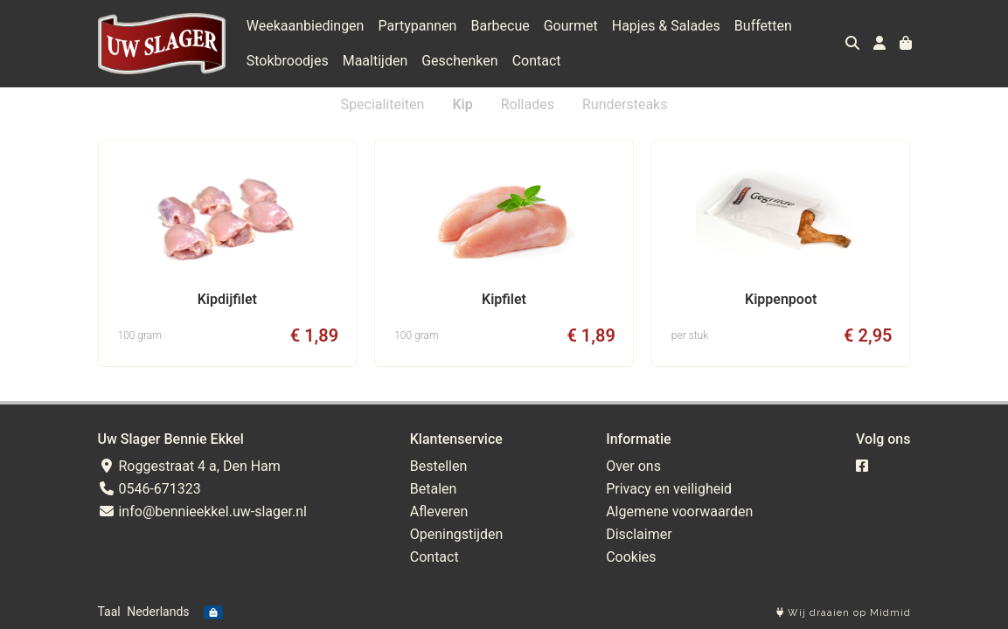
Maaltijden (375, 60)
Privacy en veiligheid (669, 488)
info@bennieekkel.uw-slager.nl (202, 511)
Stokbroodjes (288, 60)
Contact (536, 60)
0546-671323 (149, 488)
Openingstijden (457, 534)
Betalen (433, 488)
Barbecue (499, 25)
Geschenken (459, 60)
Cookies (631, 557)
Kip (462, 104)
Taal (109, 612)
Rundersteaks (625, 104)
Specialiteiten (383, 104)
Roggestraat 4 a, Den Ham (189, 466)
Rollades (527, 104)
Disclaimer (638, 534)
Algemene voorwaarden (679, 511)
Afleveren (439, 511)
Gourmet (571, 25)
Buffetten (763, 25)
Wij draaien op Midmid (843, 613)
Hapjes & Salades (666, 25)
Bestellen (439, 466)
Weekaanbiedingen (306, 25)
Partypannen (417, 25)
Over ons (633, 466)
